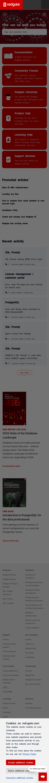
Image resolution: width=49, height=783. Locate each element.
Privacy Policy (29, 754)
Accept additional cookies (20, 762)
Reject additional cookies (20, 771)
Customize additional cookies (19, 778)
